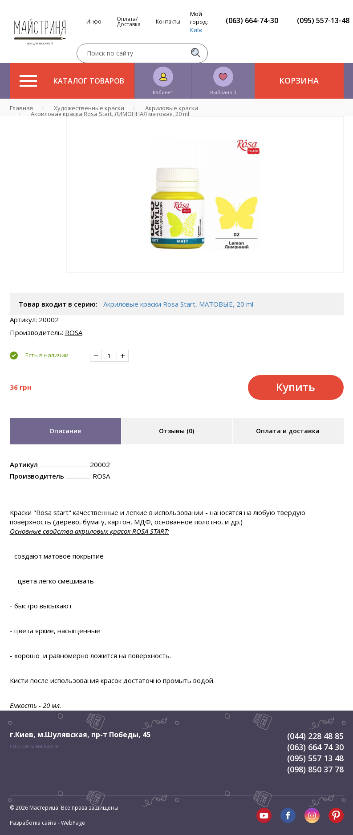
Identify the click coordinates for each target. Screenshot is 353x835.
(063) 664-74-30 (252, 20)
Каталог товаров (72, 81)
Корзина (299, 80)
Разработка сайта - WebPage (47, 823)
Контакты (168, 21)
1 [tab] (204, 279)
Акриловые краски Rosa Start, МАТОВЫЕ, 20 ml (178, 304)
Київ (196, 30)
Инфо (93, 21)
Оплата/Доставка (129, 21)
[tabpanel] (205, 194)
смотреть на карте (34, 746)
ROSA (73, 332)
